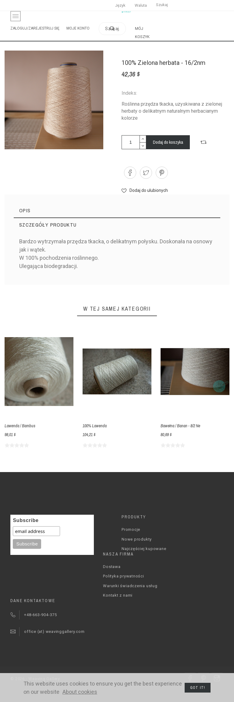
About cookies (79, 692)
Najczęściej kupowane (144, 548)
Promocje (131, 529)
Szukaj (162, 4)
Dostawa (111, 566)
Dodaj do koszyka (168, 142)
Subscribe (25, 520)
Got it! (197, 687)
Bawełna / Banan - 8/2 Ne (180, 426)
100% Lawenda (95, 426)
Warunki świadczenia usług (130, 586)
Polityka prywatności (123, 576)
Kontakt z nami (118, 595)
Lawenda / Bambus (20, 426)
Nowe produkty (137, 539)
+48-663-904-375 (40, 614)
